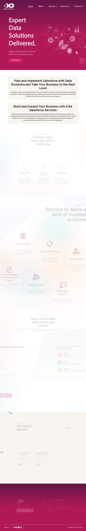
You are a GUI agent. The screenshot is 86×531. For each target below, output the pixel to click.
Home (30, 6)
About (40, 6)
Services (52, 6)
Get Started (15, 60)
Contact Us (78, 6)
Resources (64, 6)
